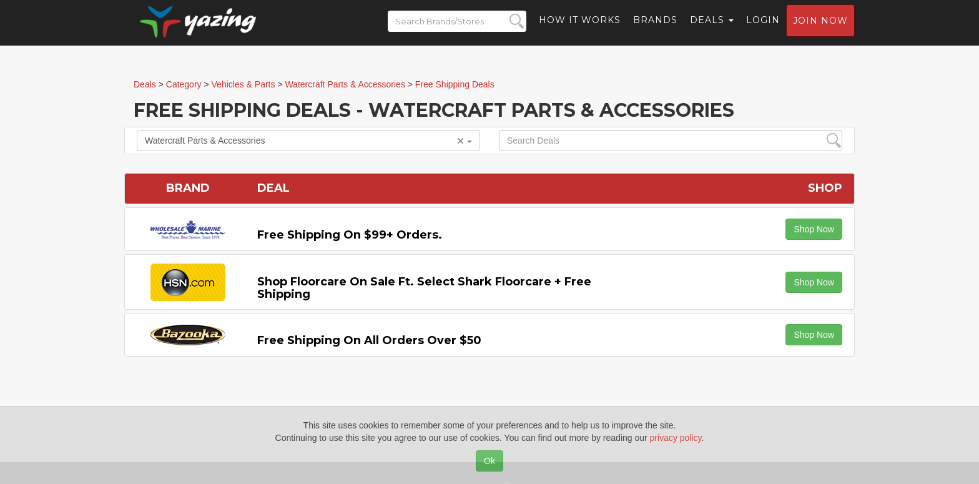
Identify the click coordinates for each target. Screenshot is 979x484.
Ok (489, 461)
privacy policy (676, 438)
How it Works (580, 28)
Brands (655, 28)
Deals (712, 28)
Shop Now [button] (814, 229)
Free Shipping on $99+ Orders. (349, 235)
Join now (820, 28)
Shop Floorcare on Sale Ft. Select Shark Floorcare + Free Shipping (424, 288)
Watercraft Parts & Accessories (308, 141)
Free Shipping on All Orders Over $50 (369, 340)
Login (763, 28)
